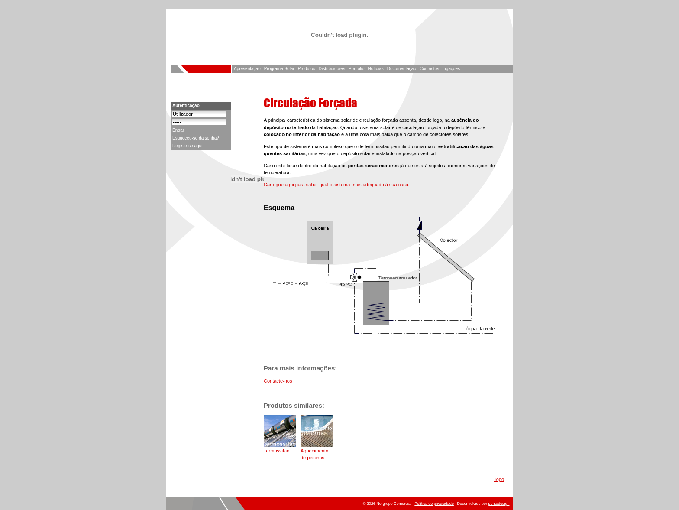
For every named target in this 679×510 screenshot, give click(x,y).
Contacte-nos (278, 380)
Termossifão (276, 450)
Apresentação (247, 68)
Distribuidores (332, 68)
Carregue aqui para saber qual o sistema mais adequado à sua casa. (337, 184)
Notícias (376, 68)
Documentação (401, 68)
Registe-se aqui (187, 145)
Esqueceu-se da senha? (195, 138)
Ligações (451, 68)
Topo (499, 479)
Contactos (429, 68)
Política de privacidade (434, 503)
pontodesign (498, 503)
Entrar (178, 130)
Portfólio (357, 68)
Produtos (306, 68)
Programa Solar (279, 68)
